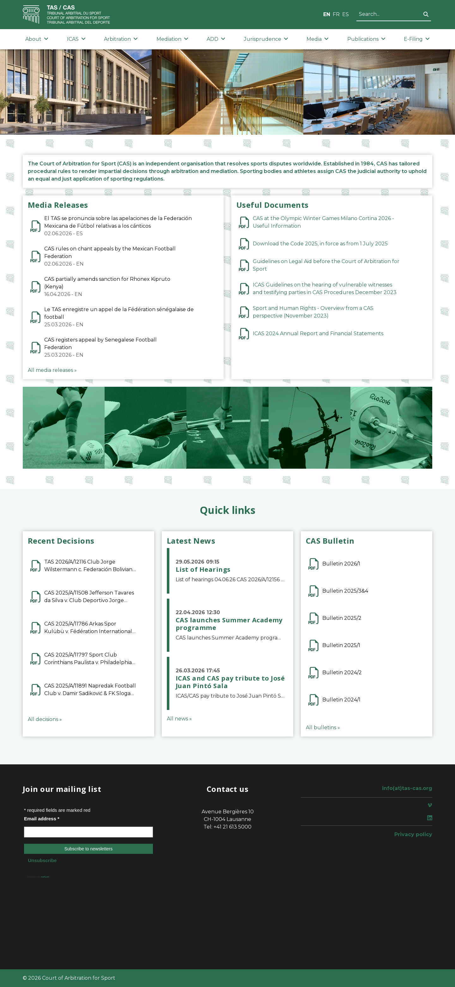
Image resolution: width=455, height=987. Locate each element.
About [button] (36, 39)
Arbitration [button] (121, 39)
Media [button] (317, 39)
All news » (179, 719)
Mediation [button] (172, 39)
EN (326, 14)
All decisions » (45, 719)
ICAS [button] (76, 39)
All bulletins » (323, 728)
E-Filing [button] (417, 39)
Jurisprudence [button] (266, 39)
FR (336, 14)
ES (345, 14)
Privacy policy (413, 834)
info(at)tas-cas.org (407, 788)
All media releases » (52, 370)
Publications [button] (366, 39)
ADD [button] (216, 39)
